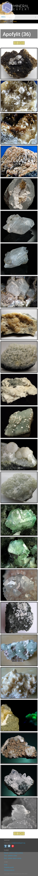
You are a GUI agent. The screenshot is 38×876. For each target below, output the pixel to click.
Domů (5, 21)
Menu (3, 17)
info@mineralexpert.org (18, 843)
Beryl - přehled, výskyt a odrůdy (12, 858)
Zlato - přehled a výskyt (10, 855)
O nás (5, 864)
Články (15, 21)
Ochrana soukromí (9, 870)
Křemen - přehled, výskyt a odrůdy (13, 853)
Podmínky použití (9, 867)
